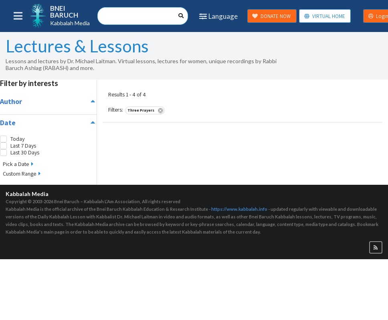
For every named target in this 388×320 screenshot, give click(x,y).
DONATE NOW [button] (271, 16)
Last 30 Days (24, 152)
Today (17, 139)
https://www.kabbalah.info (239, 209)
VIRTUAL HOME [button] (324, 16)
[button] (375, 247)
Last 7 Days (23, 145)
